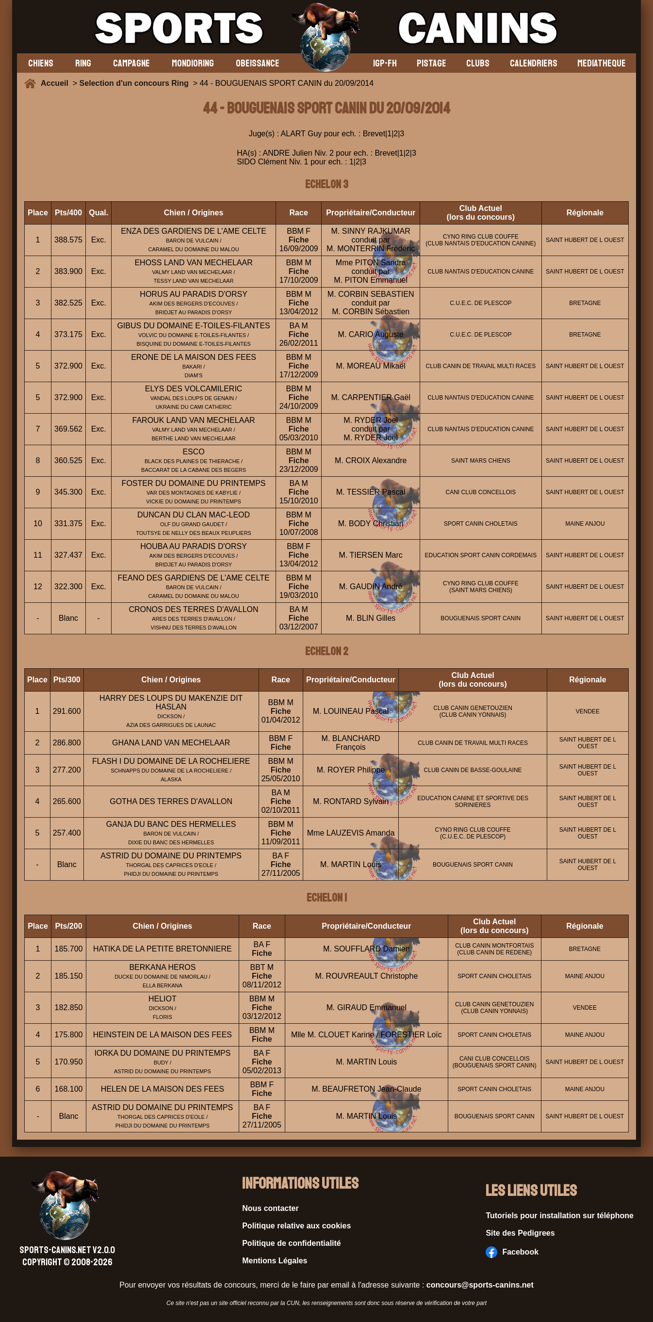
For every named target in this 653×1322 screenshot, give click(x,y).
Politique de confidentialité (291, 1243)
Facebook (512, 1252)
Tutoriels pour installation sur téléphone (560, 1215)
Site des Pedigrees (520, 1233)
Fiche (299, 240)
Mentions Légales (274, 1261)
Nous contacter (270, 1208)
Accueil (57, 83)
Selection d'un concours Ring (134, 83)
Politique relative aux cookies (296, 1226)
